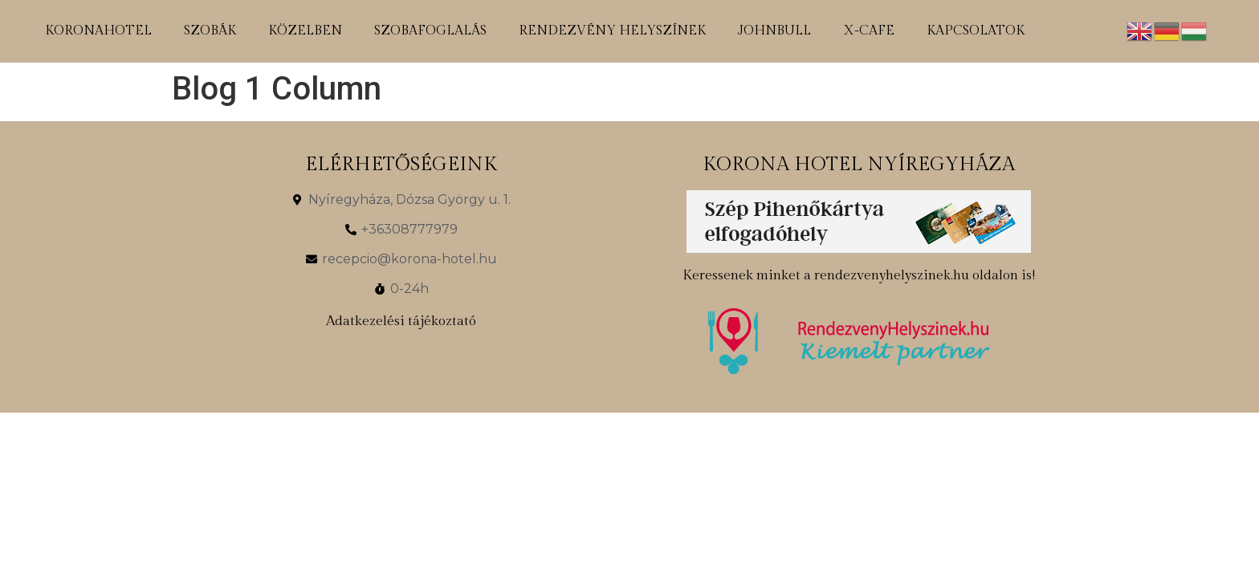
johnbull (774, 31)
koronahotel (98, 31)
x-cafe (868, 31)
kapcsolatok (976, 31)
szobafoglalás (430, 31)
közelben (305, 31)
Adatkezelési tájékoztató (401, 321)
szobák (210, 31)
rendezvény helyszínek (612, 31)
